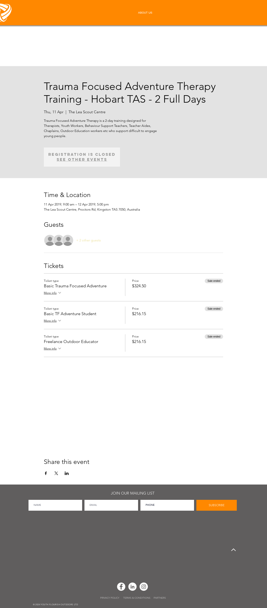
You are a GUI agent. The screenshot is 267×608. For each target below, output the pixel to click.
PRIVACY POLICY (110, 597)
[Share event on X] (56, 473)
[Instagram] (144, 586)
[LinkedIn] (132, 586)
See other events (82, 159)
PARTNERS (160, 597)
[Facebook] (121, 586)
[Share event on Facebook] (46, 473)
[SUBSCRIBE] (216, 505)
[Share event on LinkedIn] (67, 473)
